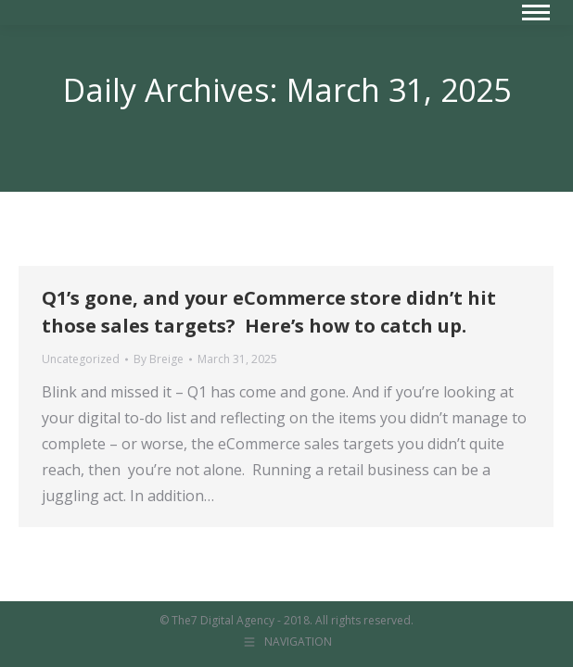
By (159, 359)
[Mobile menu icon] (535, 12)
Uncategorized (81, 359)
